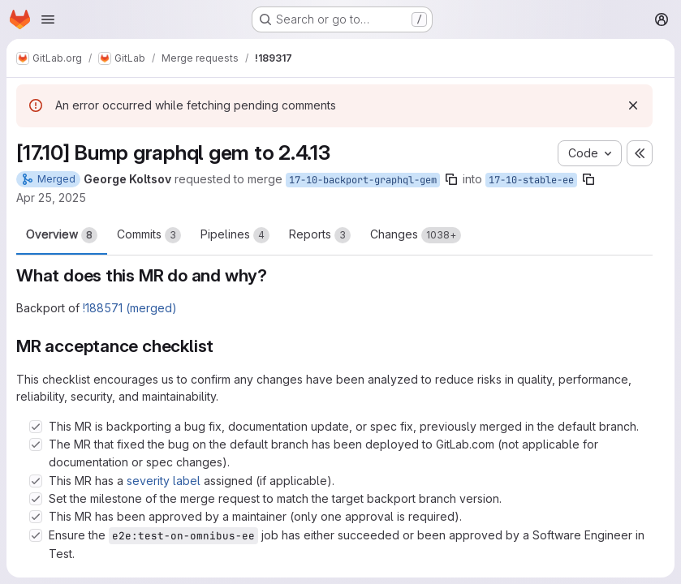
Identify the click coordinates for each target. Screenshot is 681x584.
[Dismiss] (633, 105)
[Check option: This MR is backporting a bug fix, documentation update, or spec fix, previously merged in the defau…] (35, 426)
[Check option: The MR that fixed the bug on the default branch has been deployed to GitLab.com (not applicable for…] (35, 444)
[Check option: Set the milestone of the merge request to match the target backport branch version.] (35, 498)
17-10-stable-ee (531, 180)
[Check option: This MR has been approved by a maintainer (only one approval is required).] (35, 516)
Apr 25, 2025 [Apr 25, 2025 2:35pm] (51, 197)
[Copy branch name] (451, 179)
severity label (163, 480)
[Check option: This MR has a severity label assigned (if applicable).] (35, 480)
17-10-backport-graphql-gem (363, 180)
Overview (61, 235)
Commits (149, 235)
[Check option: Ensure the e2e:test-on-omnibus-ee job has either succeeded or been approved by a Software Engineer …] (35, 535)
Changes (415, 235)
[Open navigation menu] (48, 19)
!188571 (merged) (130, 308)
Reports (320, 235)
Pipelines (234, 235)
